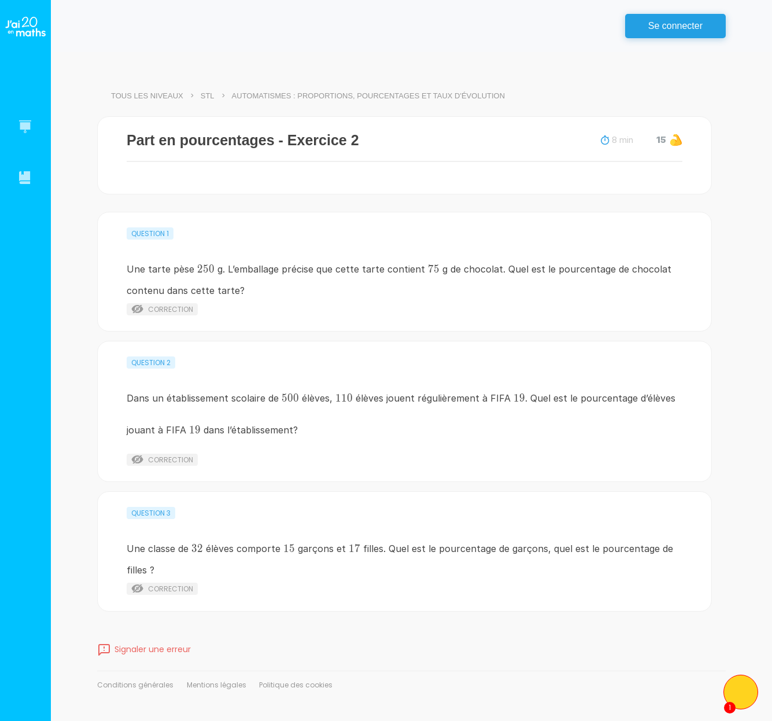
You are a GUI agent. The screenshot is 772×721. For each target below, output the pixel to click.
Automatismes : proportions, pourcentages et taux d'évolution (368, 95)
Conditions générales (135, 685)
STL (208, 95)
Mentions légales (216, 685)
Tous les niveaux (147, 95)
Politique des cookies (296, 685)
